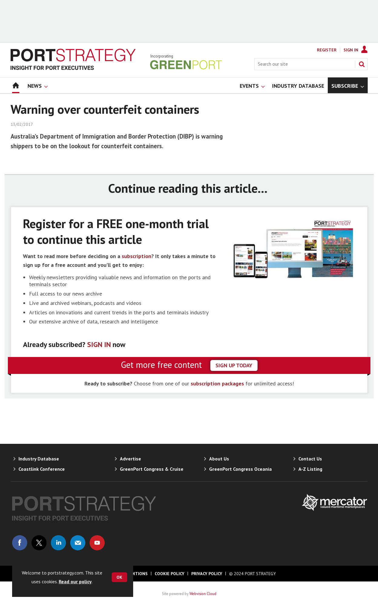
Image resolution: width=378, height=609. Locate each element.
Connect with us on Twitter (39, 543)
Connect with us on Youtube (97, 543)
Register (327, 49)
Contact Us (310, 459)
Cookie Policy (169, 573)
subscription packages (217, 383)
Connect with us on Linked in (58, 543)
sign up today (233, 365)
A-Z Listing (310, 469)
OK (119, 577)
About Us (219, 459)
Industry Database (38, 459)
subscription (136, 256)
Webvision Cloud (202, 593)
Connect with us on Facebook (20, 543)
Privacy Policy (206, 573)
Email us (78, 543)
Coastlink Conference (41, 469)
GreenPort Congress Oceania (240, 469)
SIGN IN (99, 344)
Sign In (350, 49)
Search (361, 64)
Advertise (130, 459)
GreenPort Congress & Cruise (151, 469)
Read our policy (75, 581)
